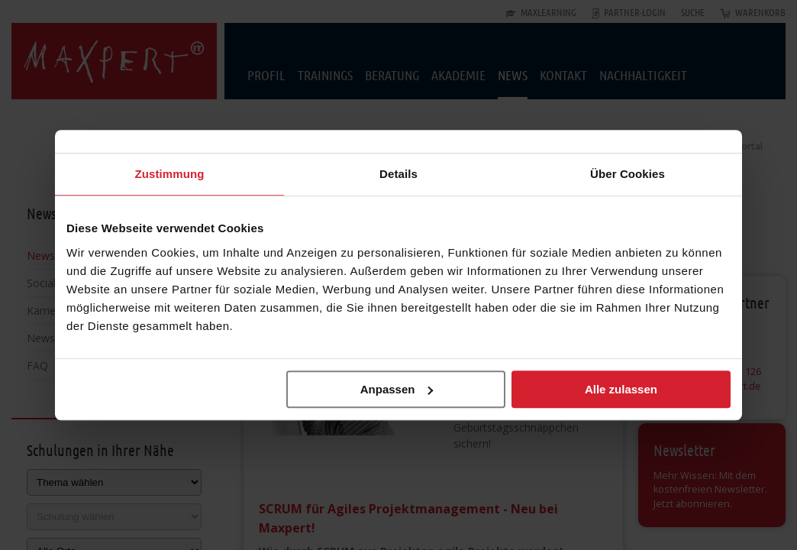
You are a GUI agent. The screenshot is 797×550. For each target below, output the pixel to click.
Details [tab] (398, 173)
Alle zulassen (621, 389)
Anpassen (397, 389)
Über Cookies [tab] (627, 173)
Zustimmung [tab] (170, 173)
